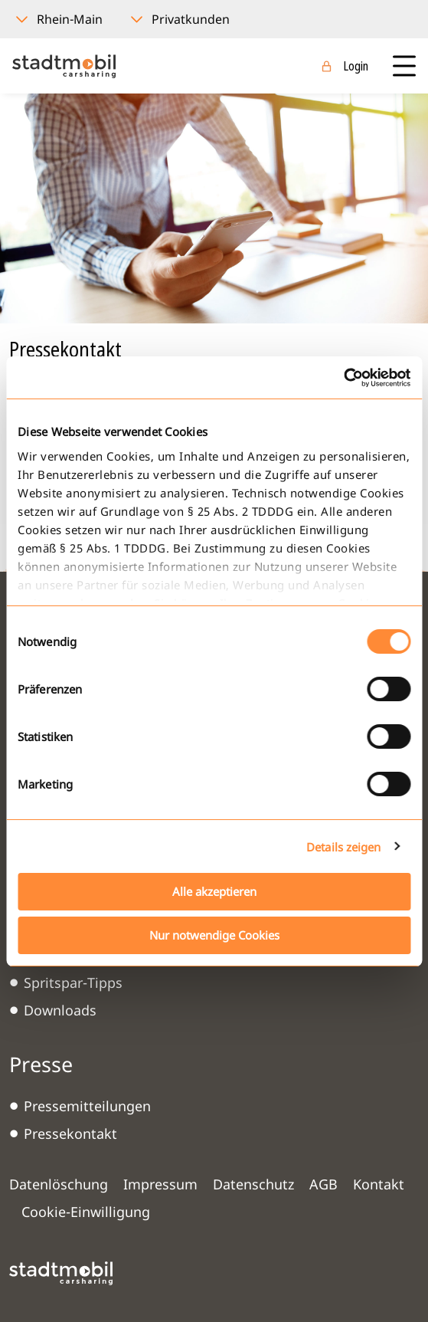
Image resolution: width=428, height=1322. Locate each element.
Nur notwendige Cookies (214, 935)
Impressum (160, 1184)
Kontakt (378, 1184)
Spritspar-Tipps (73, 982)
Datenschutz (253, 1184)
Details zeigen (343, 847)
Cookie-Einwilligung (85, 1212)
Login (355, 65)
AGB (323, 1184)
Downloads (60, 1010)
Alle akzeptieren (214, 891)
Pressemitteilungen (87, 1106)
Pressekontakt (70, 1133)
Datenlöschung (58, 1184)
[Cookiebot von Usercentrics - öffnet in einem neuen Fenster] (343, 378)
